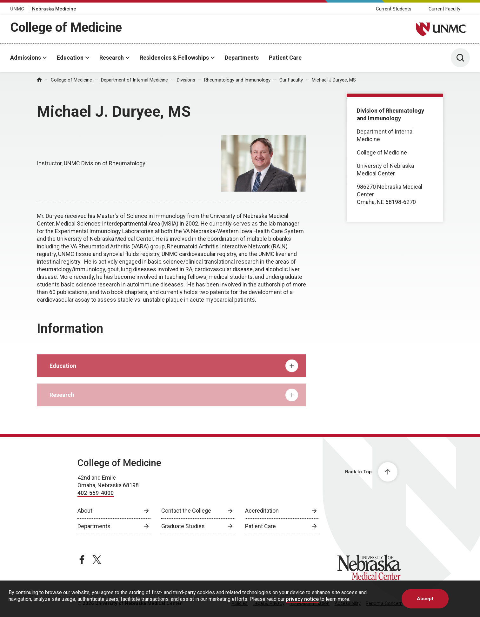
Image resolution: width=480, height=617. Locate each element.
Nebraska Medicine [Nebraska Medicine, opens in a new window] (54, 9)
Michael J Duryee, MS (334, 80)
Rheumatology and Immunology (237, 80)
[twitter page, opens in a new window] (96, 559)
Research (111, 57)
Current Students (393, 9)
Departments (242, 57)
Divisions (186, 80)
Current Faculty (444, 9)
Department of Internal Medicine (134, 80)
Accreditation (262, 510)
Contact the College (186, 510)
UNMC (17, 9)
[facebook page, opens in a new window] (81, 559)
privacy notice (302, 599)
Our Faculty (291, 80)
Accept (425, 598)
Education (70, 57)
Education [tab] (174, 372)
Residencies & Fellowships (174, 57)
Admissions (25, 57)
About (84, 510)
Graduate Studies (183, 526)
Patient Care (285, 57)
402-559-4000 (95, 492)
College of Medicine (66, 27)
